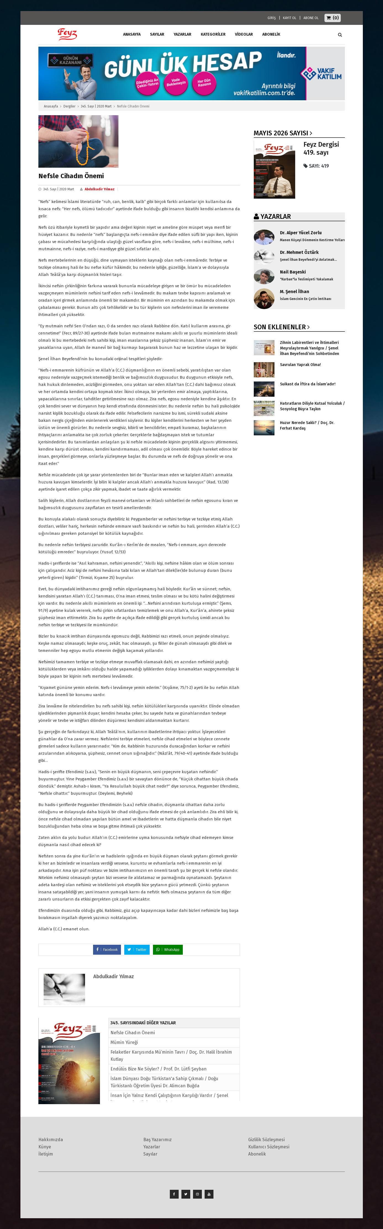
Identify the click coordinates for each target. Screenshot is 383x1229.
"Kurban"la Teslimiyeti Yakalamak (306, 279)
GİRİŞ (272, 18)
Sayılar (157, 34)
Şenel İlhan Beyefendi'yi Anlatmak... (308, 260)
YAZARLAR (276, 216)
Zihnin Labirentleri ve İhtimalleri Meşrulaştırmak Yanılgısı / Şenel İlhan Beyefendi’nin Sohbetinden (309, 348)
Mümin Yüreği (124, 1042)
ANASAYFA (132, 34)
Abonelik (257, 1154)
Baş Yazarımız (157, 1139)
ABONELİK (271, 34)
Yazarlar (182, 34)
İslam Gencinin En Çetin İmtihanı (305, 299)
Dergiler (69, 106)
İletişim (45, 1154)
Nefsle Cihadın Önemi (132, 1032)
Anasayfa (51, 106)
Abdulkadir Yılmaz (100, 189)
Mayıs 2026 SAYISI (281, 133)
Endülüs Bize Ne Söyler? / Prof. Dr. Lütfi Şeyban (158, 1069)
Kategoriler (213, 34)
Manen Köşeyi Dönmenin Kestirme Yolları (312, 240)
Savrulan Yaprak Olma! (300, 364)
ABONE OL (311, 18)
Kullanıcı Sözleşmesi (268, 1146)
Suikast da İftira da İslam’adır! (308, 384)
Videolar (244, 34)
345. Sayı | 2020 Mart (96, 106)
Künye (44, 1146)
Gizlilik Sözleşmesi (266, 1139)
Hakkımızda (50, 1139)
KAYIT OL (289, 18)
